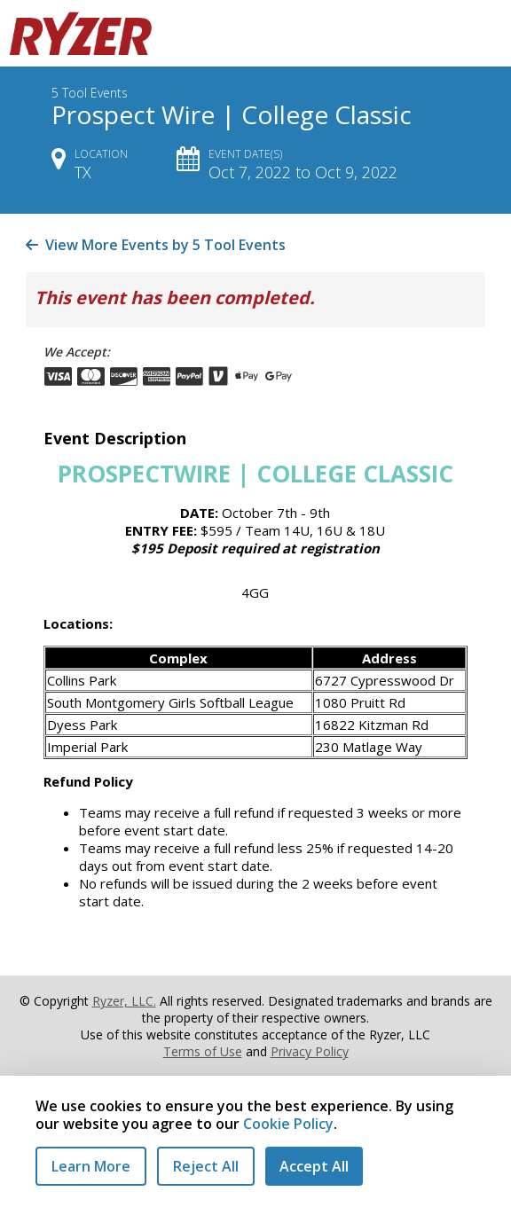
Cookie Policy (288, 1123)
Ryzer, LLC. (124, 1000)
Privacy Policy (310, 1051)
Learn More (90, 1166)
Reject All (206, 1166)
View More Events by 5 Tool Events (156, 245)
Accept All (314, 1166)
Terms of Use (202, 1051)
